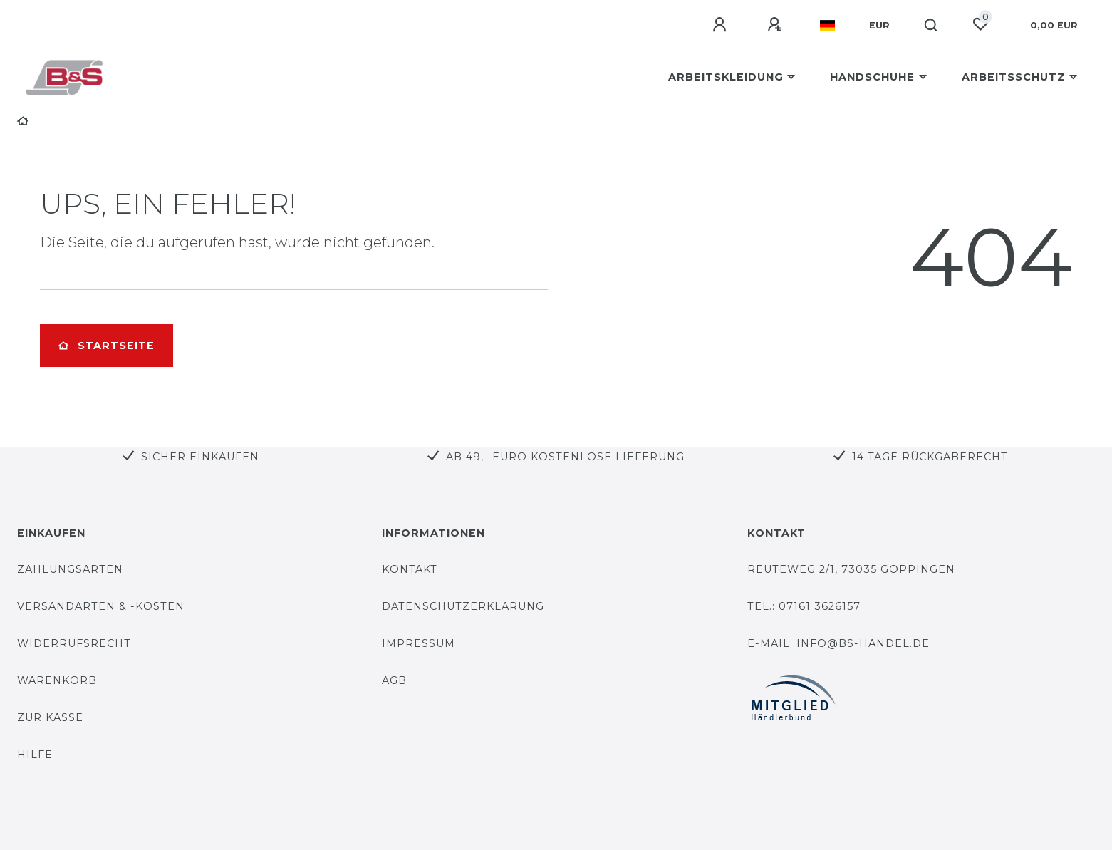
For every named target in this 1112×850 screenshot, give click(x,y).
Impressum (418, 643)
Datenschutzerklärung (463, 606)
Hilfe (35, 754)
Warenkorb (57, 680)
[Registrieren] (776, 25)
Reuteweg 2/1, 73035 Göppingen (851, 569)
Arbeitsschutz (1014, 77)
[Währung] (879, 25)
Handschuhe (872, 77)
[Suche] (931, 25)
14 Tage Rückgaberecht (930, 456)
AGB (394, 680)
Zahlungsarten (70, 569)
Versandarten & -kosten (101, 606)
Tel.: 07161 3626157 (804, 606)
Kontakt (409, 569)
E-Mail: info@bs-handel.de (838, 643)
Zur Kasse (50, 717)
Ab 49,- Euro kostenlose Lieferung (565, 456)
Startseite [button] (106, 345)
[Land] (827, 25)
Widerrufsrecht (74, 643)
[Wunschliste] (980, 24)
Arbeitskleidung (726, 77)
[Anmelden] (721, 25)
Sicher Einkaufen (200, 456)
